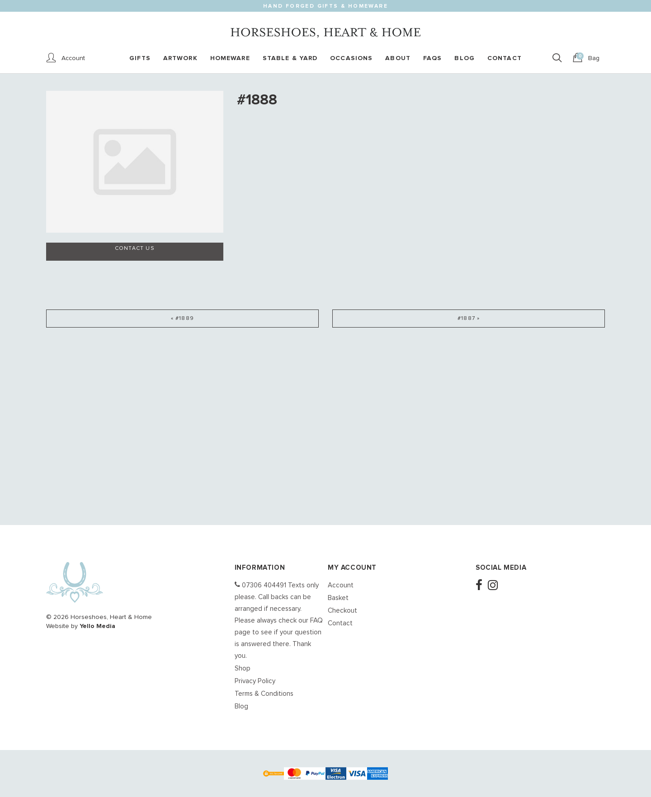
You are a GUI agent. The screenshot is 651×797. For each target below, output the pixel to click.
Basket (338, 598)
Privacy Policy (255, 681)
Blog (241, 706)
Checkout (342, 610)
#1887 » (469, 318)
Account (341, 585)
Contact (340, 623)
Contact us (135, 248)
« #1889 (182, 318)
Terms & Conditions (264, 693)
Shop (242, 668)
